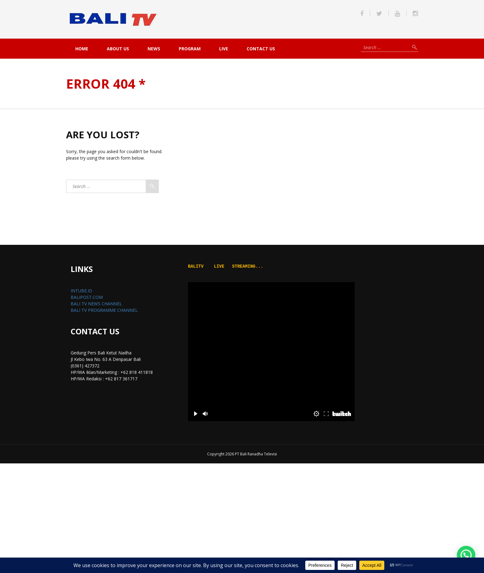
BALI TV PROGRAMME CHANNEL (104, 310)
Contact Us (261, 49)
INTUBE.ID (81, 291)
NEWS (154, 49)
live (223, 49)
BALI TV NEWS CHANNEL (96, 304)
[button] (466, 555)
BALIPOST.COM (87, 297)
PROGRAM (190, 49)
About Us (118, 49)
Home (81, 49)
